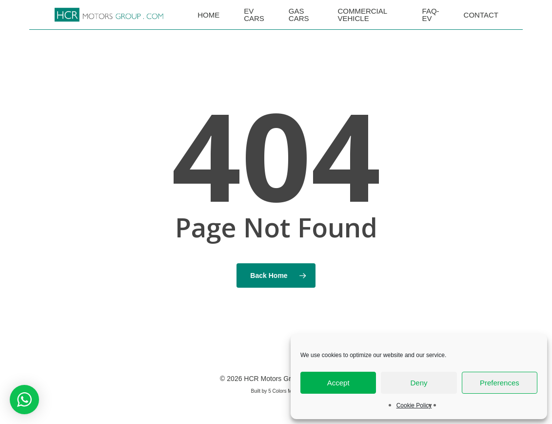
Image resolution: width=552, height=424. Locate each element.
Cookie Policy (414, 405)
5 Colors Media (284, 391)
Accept (338, 383)
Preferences (499, 383)
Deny (418, 383)
